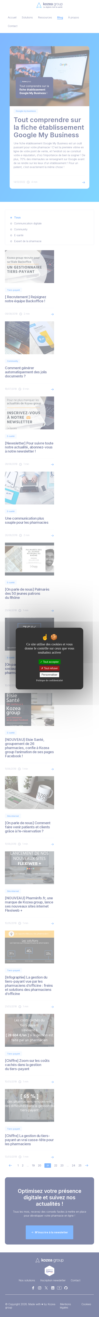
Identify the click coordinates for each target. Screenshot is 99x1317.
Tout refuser (49, 668)
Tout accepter (49, 661)
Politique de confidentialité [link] (49, 680)
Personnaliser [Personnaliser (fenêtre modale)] (49, 674)
